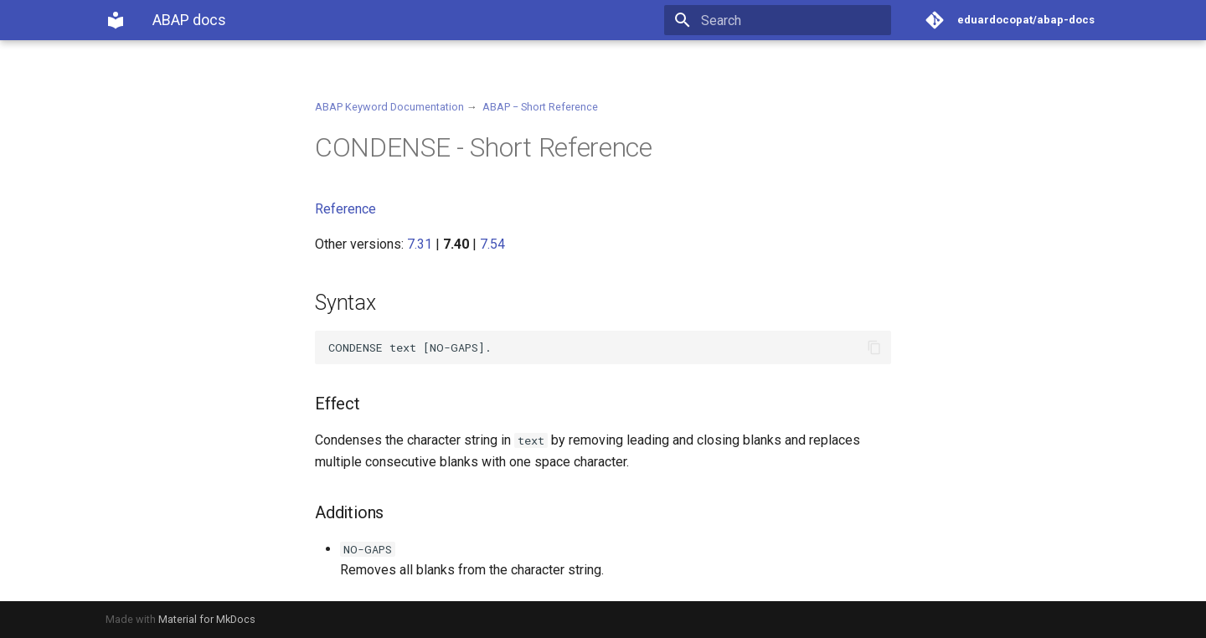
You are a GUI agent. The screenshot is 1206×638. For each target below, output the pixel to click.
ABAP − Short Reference (540, 106)
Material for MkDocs (206, 619)
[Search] (793, 20)
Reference (345, 209)
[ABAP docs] (115, 20)
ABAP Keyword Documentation (389, 106)
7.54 (492, 244)
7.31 (419, 244)
